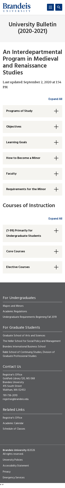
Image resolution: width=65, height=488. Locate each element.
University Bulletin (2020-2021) (33, 28)
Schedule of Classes (14, 429)
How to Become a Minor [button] (23, 158)
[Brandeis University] (17, 7)
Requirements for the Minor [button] (26, 189)
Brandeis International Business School (24, 347)
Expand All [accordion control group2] (55, 218)
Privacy (6, 472)
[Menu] (50, 7)
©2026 (31, 450)
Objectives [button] (13, 126)
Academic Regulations (15, 311)
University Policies (13, 460)
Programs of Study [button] (19, 111)
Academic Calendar (13, 423)
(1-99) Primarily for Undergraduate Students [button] (23, 233)
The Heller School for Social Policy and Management (32, 341)
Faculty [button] (11, 173)
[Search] (58, 7)
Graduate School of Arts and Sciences (24, 336)
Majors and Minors (13, 306)
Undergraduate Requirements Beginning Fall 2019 (30, 317)
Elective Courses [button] (18, 267)
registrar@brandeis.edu (16, 399)
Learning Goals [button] (16, 142)
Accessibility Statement (16, 466)
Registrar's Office (12, 418)
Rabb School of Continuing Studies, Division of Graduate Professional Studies (29, 354)
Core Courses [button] (15, 251)
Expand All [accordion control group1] (55, 99)
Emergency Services (14, 478)
